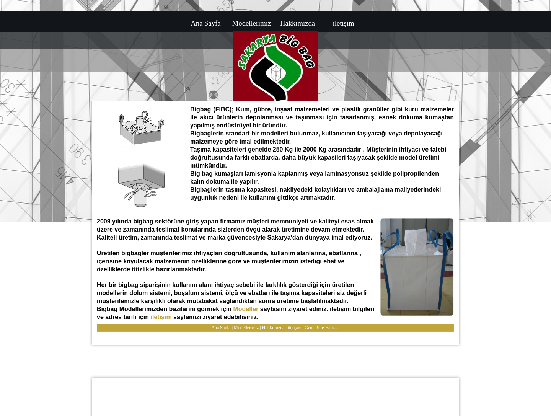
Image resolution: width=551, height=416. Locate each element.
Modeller (246, 309)
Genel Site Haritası (322, 327)
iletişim (161, 317)
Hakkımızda (273, 327)
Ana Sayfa (220, 327)
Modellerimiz (246, 327)
